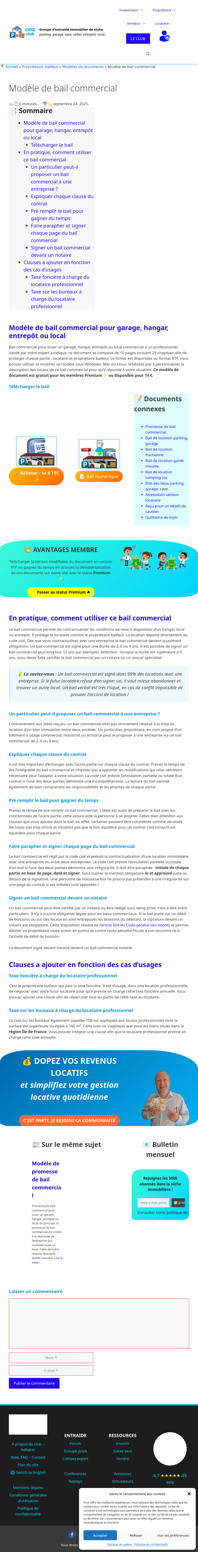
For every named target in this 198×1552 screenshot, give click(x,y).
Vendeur (138, 23)
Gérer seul (122, 1451)
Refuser (136, 1535)
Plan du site (28, 1464)
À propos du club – (28, 1444)
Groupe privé (75, 1451)
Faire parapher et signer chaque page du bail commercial (58, 232)
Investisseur (133, 10)
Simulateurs (122, 1481)
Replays (75, 1481)
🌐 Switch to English (28, 1472)
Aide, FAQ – (21, 1457)
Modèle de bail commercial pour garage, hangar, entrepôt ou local (58, 130)
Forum (75, 1443)
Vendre (122, 1458)
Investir (122, 1443)
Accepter (100, 1535)
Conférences (75, 1473)
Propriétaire (167, 10)
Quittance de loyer (161, 517)
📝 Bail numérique (99, 476)
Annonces (122, 1473)
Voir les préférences (173, 1535)
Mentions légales (28, 1487)
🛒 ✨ (36, 476)
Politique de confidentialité (151, 1544)
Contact (39, 1457)
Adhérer (28, 1449)
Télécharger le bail (52, 144)
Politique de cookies (119, 1544)
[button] (189, 1494)
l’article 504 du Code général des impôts (134, 925)
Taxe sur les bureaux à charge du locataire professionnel (56, 298)
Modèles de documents (83, 66)
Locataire (162, 23)
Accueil (12, 66)
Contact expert (75, 1458)
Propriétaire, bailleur (40, 66)
